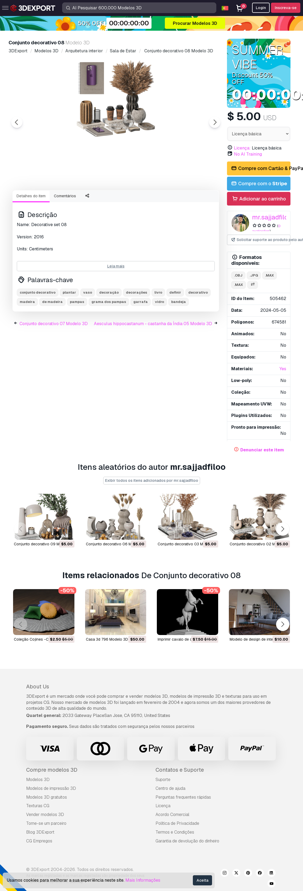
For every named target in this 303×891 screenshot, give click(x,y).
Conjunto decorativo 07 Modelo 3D (53, 353)
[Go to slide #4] (142, 200)
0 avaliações (266, 228)
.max (269, 275)
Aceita (202, 880)
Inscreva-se (286, 7)
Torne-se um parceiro (46, 823)
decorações (136, 322)
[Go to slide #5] (176, 200)
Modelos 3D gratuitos (46, 797)
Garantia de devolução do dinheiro (187, 841)
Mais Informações (142, 880)
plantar (69, 322)
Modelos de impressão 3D (51, 788)
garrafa (140, 331)
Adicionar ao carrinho (259, 199)
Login (261, 7)
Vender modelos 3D (45, 814)
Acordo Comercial (172, 814)
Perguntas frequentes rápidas (183, 797)
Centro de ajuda (170, 788)
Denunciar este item (262, 450)
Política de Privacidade (177, 823)
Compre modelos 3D (51, 769)
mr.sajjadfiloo (272, 217)
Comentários (65, 225)
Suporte (163, 779)
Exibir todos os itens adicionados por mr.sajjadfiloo (151, 480)
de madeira (52, 331)
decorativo (198, 322)
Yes (283, 369)
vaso (87, 322)
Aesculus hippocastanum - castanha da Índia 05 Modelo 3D (153, 353)
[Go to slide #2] (74, 200)
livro (158, 322)
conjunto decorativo (37, 322)
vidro (159, 331)
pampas (77, 331)
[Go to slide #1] (39, 200)
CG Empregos (39, 841)
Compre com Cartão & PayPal (260, 168)
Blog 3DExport (40, 832)
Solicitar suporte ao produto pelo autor (260, 239)
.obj (238, 275)
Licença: (242, 148)
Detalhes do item (31, 225)
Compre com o (258, 183)
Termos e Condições (175, 832)
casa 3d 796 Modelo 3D (107, 639)
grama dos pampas (108, 331)
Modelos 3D (38, 779)
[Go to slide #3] (108, 200)
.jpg (254, 275)
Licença (163, 806)
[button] (282, 529)
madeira (27, 331)
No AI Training (248, 154)
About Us (37, 686)
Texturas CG (37, 806)
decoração (109, 322)
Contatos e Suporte (180, 769)
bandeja (178, 331)
